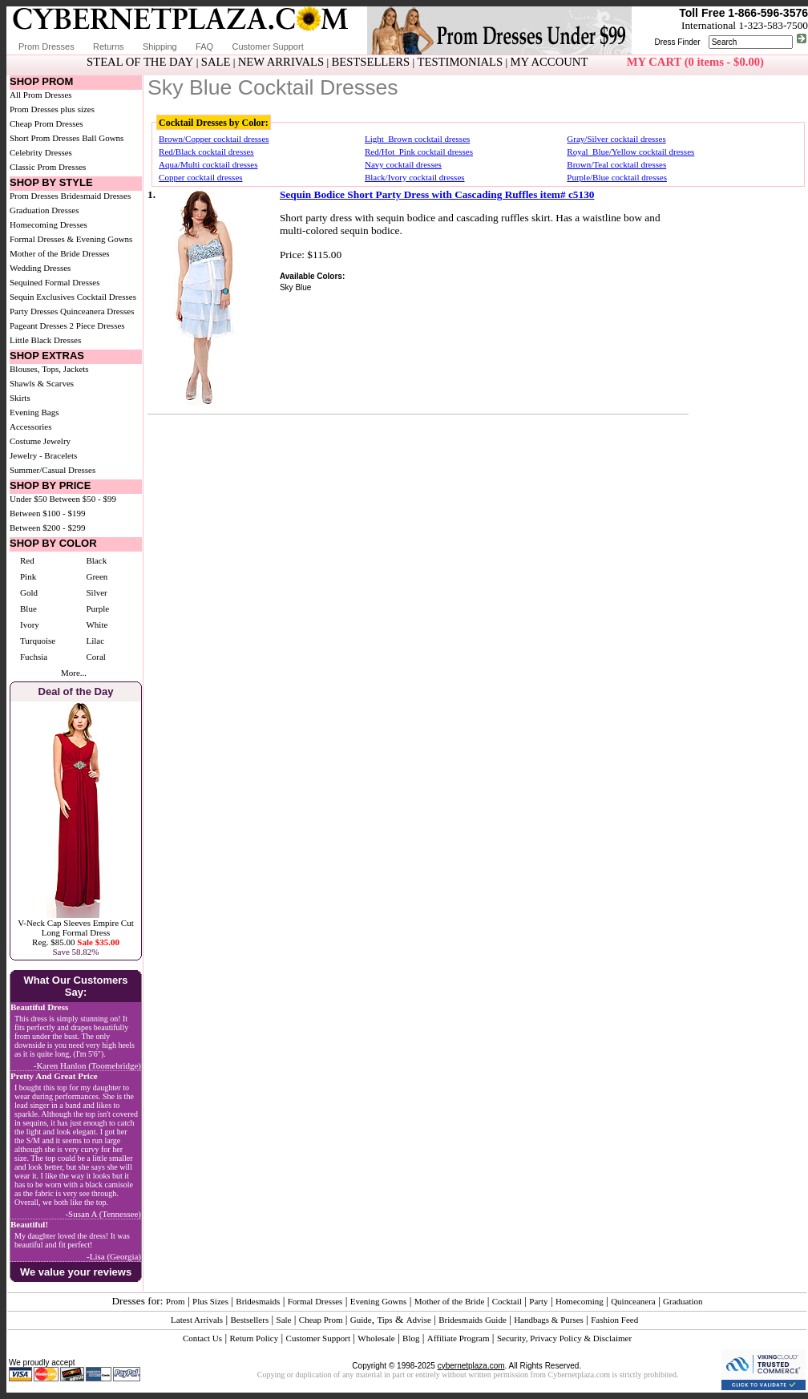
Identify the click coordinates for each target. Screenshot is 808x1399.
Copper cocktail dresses (200, 177)
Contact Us (202, 1338)
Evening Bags (34, 412)
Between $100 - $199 (47, 513)
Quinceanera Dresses (97, 311)
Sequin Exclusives (42, 296)
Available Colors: (312, 276)
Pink (28, 576)
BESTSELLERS (370, 61)
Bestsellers (250, 1319)
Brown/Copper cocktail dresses (214, 139)
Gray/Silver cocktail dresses (616, 139)
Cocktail (507, 1301)
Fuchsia (33, 656)
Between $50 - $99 (83, 498)
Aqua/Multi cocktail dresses (208, 164)
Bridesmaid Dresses (96, 195)
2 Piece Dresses (97, 325)
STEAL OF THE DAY (140, 61)
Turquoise (37, 640)
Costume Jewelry (40, 441)
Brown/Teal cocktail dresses (616, 164)
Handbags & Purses (549, 1319)
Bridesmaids (258, 1301)
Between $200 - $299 (47, 527)
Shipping (160, 46)
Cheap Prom (321, 1319)
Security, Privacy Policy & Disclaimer (564, 1338)
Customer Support (267, 46)
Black (96, 560)
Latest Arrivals (197, 1319)
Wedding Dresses (40, 268)
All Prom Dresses (41, 94)
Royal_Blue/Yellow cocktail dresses (630, 151)
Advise (418, 1319)
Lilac (95, 640)
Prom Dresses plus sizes (52, 109)
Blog (410, 1338)
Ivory (29, 624)
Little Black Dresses (45, 340)
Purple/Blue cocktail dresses (617, 177)
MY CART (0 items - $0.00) (695, 61)
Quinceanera (633, 1301)
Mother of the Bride (449, 1301)
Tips (384, 1319)
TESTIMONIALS (460, 61)
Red (27, 560)
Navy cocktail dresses (403, 164)
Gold (29, 592)
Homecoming (580, 1301)
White (96, 624)
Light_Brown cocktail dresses (417, 139)
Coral (95, 656)
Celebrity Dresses (41, 152)
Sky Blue (295, 287)
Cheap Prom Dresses (46, 123)
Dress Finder (677, 42)
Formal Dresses (315, 1301)
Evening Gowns (378, 1301)
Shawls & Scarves (42, 383)
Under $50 (28, 498)
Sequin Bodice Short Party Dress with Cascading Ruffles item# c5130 (437, 194)
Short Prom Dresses (44, 138)
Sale (284, 1319)
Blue (28, 608)
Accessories (31, 426)
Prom (175, 1301)
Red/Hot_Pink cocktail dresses (419, 151)
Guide (361, 1319)
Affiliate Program (458, 1338)
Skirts (20, 397)
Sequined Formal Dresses (54, 282)
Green (96, 576)
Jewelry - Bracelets (43, 455)
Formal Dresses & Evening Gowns (71, 239)
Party (538, 1301)
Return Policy (253, 1338)
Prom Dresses (46, 46)
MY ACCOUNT (549, 61)
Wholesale (376, 1338)
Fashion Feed (614, 1319)
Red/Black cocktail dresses (206, 151)
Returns (108, 46)
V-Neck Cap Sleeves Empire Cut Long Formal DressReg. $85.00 (75, 932)
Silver (96, 592)
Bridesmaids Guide (472, 1319)
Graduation (682, 1301)
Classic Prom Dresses (48, 167)
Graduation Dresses (44, 210)
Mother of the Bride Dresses (60, 253)
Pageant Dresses (38, 325)
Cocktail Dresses (106, 296)
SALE (216, 61)
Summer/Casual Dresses (52, 470)
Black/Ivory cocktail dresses (415, 177)
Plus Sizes (210, 1301)
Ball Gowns (102, 138)
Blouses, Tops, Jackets (49, 369)
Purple (97, 608)
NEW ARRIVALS (281, 61)
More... (74, 672)
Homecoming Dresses (48, 224)
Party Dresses (34, 311)
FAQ (204, 46)
